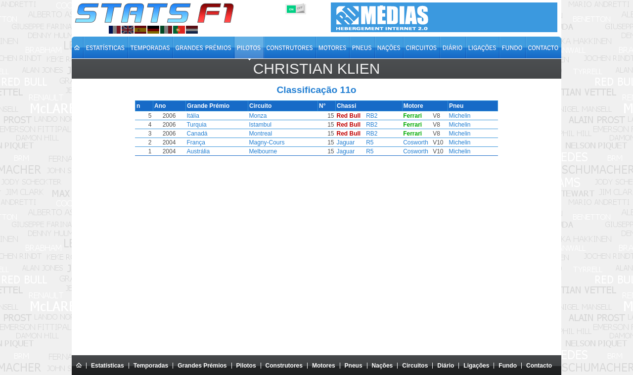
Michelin (457, 115)
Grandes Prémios (202, 365)
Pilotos (246, 365)
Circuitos (415, 365)
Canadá (198, 133)
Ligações (476, 365)
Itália (194, 115)
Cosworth (413, 142)
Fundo (507, 365)
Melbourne (264, 151)
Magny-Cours (267, 142)
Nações (382, 365)
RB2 (369, 115)
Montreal (261, 133)
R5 (367, 142)
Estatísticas (107, 365)
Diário (445, 365)
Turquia (198, 124)
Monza (259, 115)
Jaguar (344, 142)
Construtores (284, 365)
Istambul (261, 124)
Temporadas (151, 365)
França (197, 142)
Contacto (539, 365)
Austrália (200, 151)
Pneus (353, 365)
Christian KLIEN (316, 68)
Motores (323, 365)
